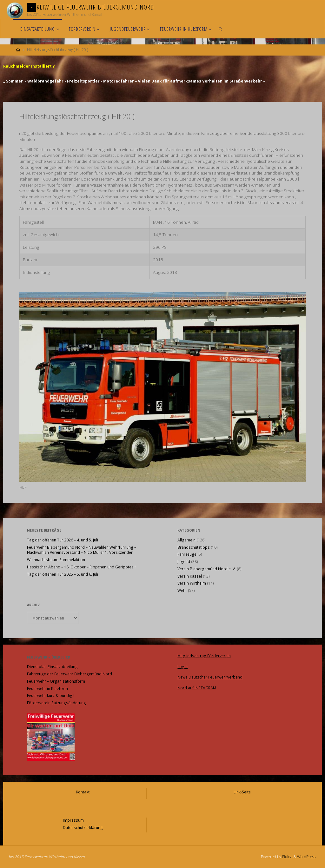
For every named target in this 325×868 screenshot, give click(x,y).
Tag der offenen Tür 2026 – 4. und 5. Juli (62, 540)
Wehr (182, 590)
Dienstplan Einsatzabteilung (52, 666)
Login (182, 666)
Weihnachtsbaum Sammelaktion (56, 559)
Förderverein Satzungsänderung (56, 703)
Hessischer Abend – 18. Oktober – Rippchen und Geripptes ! (81, 567)
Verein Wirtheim (191, 583)
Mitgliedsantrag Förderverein (204, 656)
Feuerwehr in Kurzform (47, 688)
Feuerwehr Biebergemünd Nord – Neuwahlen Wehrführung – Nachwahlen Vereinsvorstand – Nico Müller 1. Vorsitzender (81, 550)
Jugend (183, 561)
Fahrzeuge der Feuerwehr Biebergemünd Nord (69, 674)
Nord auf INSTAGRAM (196, 688)
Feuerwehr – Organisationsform (56, 681)
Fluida (286, 856)
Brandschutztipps (193, 547)
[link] (220, 28)
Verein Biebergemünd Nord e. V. (206, 569)
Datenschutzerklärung (83, 827)
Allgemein (186, 540)
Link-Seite (242, 792)
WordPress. (306, 856)
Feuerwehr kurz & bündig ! (50, 695)
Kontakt (83, 792)
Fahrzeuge (186, 554)
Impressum (73, 820)
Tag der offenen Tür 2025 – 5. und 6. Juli (62, 574)
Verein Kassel (189, 576)
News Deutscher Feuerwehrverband (209, 677)
